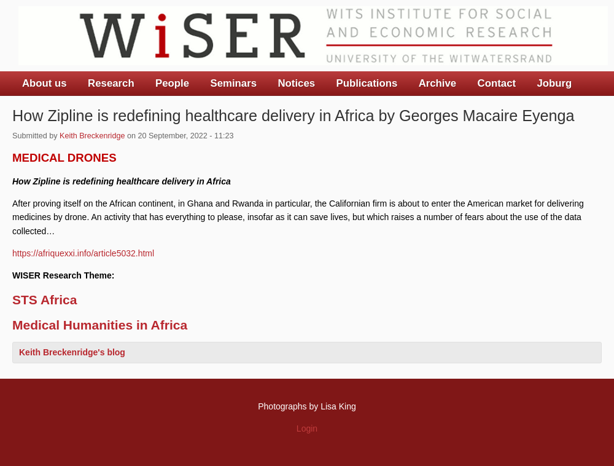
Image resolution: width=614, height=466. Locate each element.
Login (307, 428)
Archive (438, 83)
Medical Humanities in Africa (99, 325)
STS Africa (44, 300)
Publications (366, 83)
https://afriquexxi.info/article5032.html (83, 253)
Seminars (234, 83)
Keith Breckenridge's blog (72, 352)
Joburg (554, 83)
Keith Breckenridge (92, 136)
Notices (296, 83)
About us (44, 83)
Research (111, 83)
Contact (497, 83)
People (172, 83)
